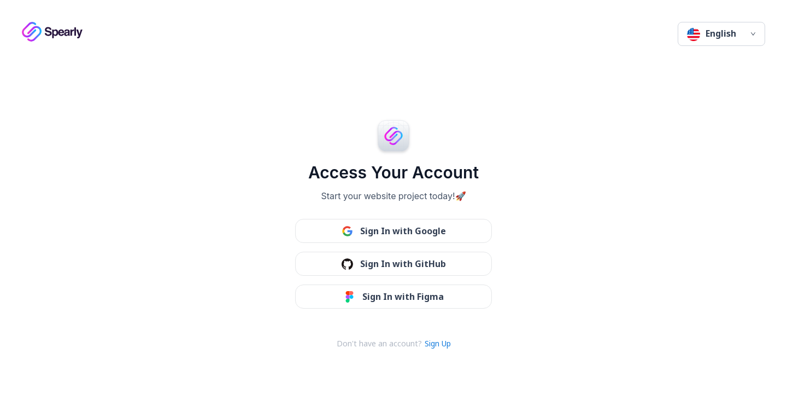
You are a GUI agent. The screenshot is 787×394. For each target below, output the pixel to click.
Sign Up (438, 343)
